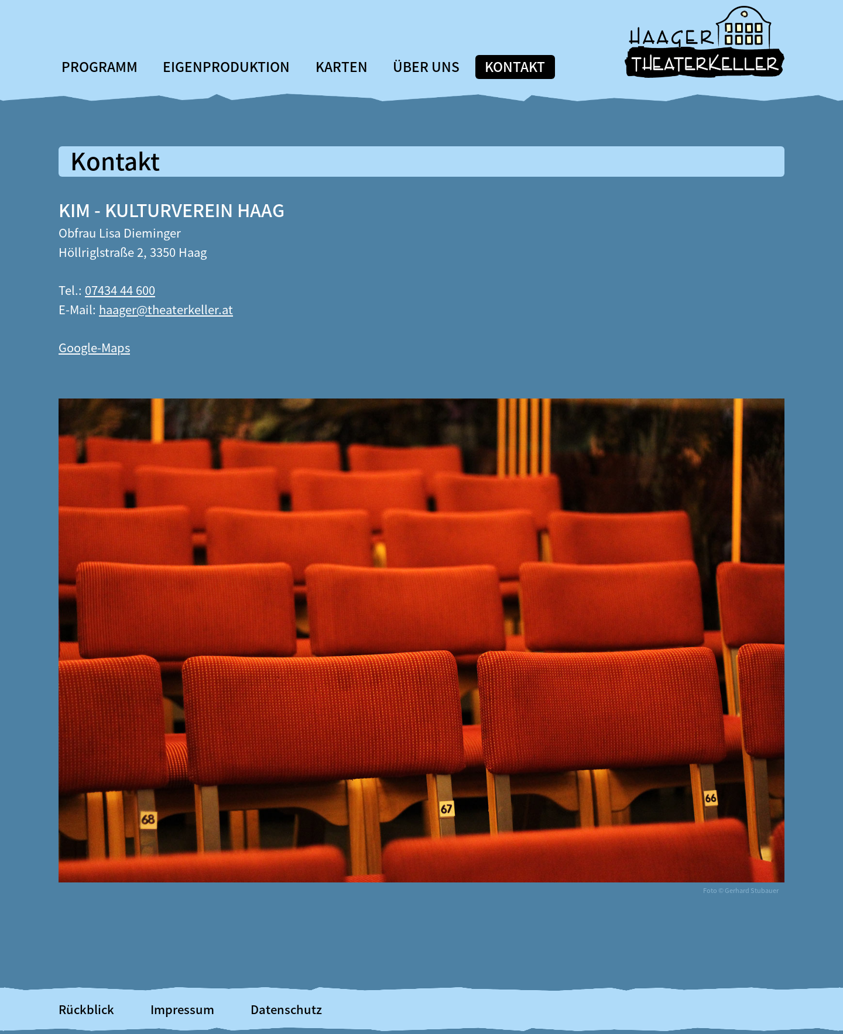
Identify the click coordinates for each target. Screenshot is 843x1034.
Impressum (182, 1009)
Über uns (426, 66)
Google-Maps (94, 347)
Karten (342, 66)
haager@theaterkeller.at (166, 309)
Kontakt (515, 66)
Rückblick (86, 1009)
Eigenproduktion (226, 66)
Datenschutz (286, 1009)
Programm (99, 66)
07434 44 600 (120, 289)
